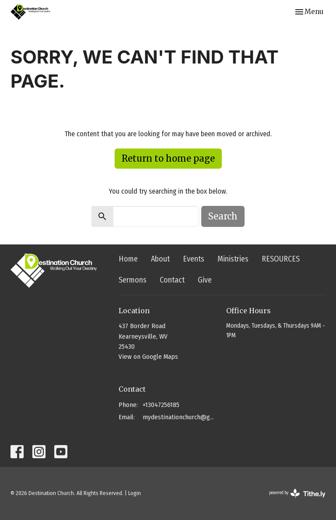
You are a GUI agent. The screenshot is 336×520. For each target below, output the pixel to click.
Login (134, 493)
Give (205, 280)
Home (128, 259)
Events (193, 259)
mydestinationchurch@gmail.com (180, 417)
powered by (297, 493)
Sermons (133, 280)
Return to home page (168, 158)
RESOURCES (281, 259)
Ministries (232, 259)
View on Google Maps (148, 357)
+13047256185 (161, 405)
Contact (172, 280)
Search (223, 216)
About (160, 259)
